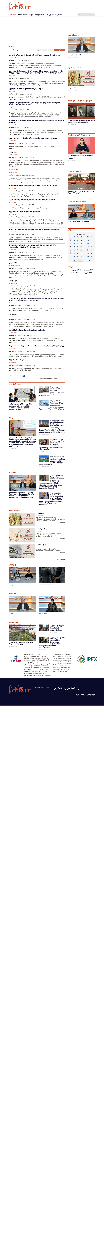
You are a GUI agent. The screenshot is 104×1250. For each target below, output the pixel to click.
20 (84, 247)
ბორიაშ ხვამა (42, 544)
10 (28, 376)
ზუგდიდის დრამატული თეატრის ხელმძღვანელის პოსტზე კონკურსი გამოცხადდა (37, 346)
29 (88, 253)
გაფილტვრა (59, 50)
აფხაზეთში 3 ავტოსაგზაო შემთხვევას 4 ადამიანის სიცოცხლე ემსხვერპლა (34, 229)
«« (70, 234)
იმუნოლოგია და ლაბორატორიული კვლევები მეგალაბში (56, 402)
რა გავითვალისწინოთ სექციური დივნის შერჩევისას (57, 388)
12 (32, 376)
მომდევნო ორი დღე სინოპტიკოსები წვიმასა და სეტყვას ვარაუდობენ (33, 185)
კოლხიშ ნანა (13, 263)
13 (34, 376)
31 (91, 237)
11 (30, 376)
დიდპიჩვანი (41, 513)
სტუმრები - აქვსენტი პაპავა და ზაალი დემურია (25, 211)
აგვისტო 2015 (81, 234)
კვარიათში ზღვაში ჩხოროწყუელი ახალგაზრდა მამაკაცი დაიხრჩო (32, 199)
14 (81, 250)
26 (88, 243)
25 (88, 240)
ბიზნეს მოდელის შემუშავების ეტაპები (20, 404)
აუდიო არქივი (13, 154)
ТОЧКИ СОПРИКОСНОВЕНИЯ (46, 585)
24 (88, 237)
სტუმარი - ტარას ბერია (77, 55)
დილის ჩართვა (13, 214)
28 (88, 250)
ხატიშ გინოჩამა (42, 529)
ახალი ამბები (12, 57)
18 (84, 240)
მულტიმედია (12, 302)
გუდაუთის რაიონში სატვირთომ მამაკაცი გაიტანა (26, 89)
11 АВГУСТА (13, 170)
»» (92, 234)
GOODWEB (45, 687)
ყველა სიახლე (61, 559)
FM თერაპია (12, 585)
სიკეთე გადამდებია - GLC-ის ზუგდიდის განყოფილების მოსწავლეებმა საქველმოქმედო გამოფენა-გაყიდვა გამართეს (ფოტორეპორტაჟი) (52, 642)
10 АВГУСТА (13, 314)
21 (84, 250)
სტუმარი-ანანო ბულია (16, 360)
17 (84, 237)
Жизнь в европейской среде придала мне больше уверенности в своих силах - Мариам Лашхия (81, 157)
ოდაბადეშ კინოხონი (14, 265)
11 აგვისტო (13, 152)
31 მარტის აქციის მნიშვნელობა (79, 221)
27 (88, 247)
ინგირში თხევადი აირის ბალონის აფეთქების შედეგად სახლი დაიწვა (33, 138)
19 (84, 243)
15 (81, 253)
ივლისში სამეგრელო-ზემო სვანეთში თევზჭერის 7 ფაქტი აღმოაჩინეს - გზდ (34, 55)
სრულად (62, 522)
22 (84, 253)
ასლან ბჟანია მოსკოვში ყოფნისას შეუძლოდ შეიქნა (27, 330)
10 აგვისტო (13, 280)
